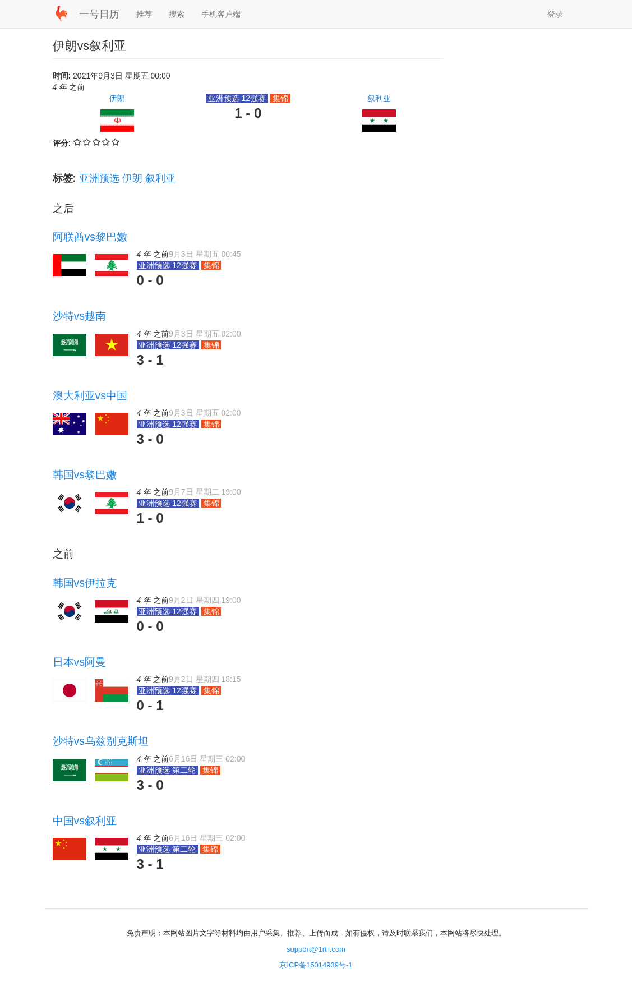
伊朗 (117, 98)
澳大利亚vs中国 (90, 395)
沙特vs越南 (79, 316)
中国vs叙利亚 (85, 820)
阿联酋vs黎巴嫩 (90, 237)
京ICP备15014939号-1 (315, 965)
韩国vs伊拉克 (85, 583)
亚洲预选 (99, 178)
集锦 (280, 98)
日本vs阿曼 (79, 662)
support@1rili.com (316, 949)
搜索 (176, 14)
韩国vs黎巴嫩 (85, 474)
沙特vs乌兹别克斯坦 (101, 741)
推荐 (144, 14)
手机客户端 (221, 14)
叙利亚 (379, 98)
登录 (555, 14)
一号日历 (99, 14)
